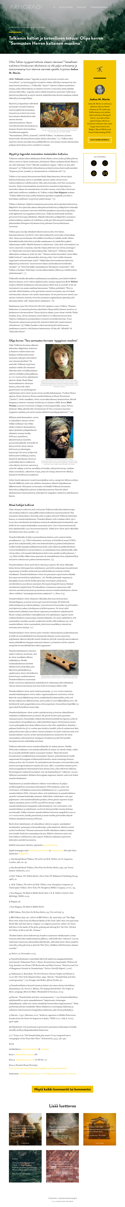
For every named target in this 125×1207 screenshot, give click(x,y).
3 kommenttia (62, 1143)
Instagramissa (57, 850)
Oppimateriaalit (99, 7)
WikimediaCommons (24, 1054)
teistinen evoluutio (67, 1073)
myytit (56, 1073)
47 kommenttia (62, 1180)
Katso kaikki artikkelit (99, 140)
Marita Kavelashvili (29, 1049)
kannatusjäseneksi (50, 845)
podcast (81, 7)
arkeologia (23, 1073)
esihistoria (33, 1073)
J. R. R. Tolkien (45, 1073)
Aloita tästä (66, 7)
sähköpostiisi (23, 853)
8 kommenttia (25, 1180)
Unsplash (45, 1049)
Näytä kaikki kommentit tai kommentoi (62, 1089)
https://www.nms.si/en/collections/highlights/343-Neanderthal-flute (38, 1068)
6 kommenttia (25, 1143)
